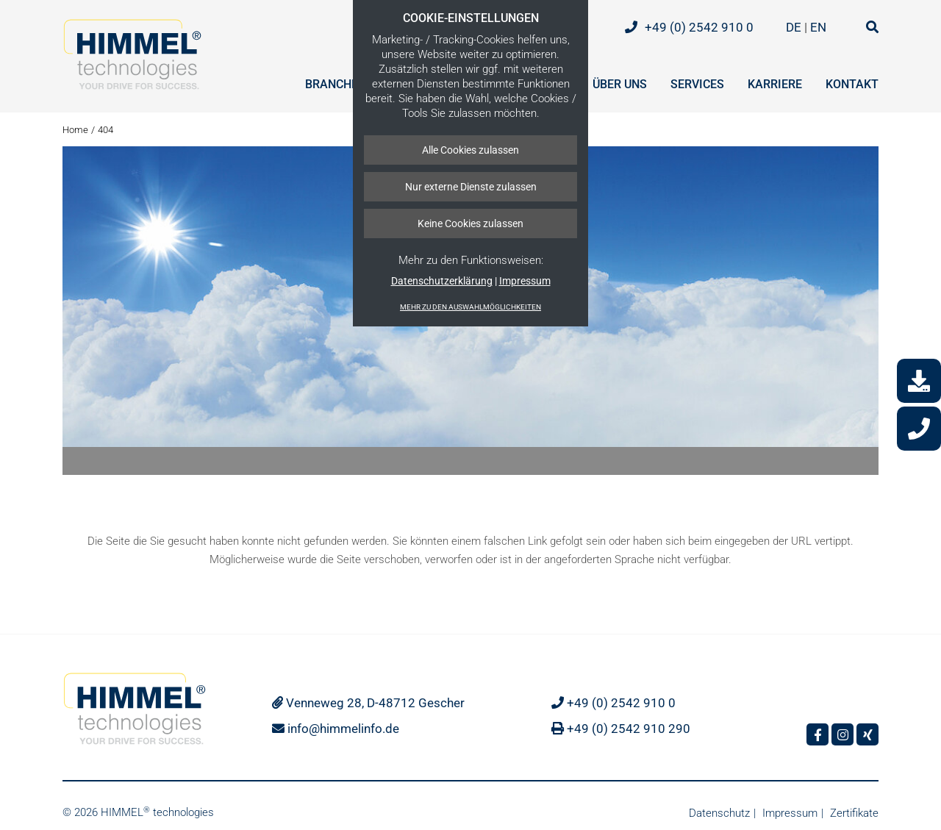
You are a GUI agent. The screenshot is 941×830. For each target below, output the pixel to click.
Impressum (525, 281)
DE (795, 27)
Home (75, 129)
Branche (331, 84)
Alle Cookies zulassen (470, 150)
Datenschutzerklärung (442, 281)
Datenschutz (719, 813)
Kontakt (852, 84)
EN (819, 27)
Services (697, 84)
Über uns (620, 84)
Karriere (775, 84)
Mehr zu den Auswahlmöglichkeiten (470, 307)
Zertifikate (854, 813)
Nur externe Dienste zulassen (471, 187)
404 (105, 129)
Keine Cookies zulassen (470, 223)
